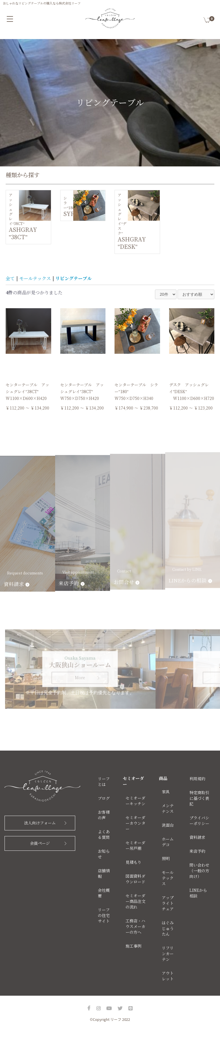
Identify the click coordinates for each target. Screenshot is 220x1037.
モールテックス (35, 278)
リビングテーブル (73, 278)
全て (10, 278)
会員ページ (40, 843)
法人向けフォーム (40, 823)
